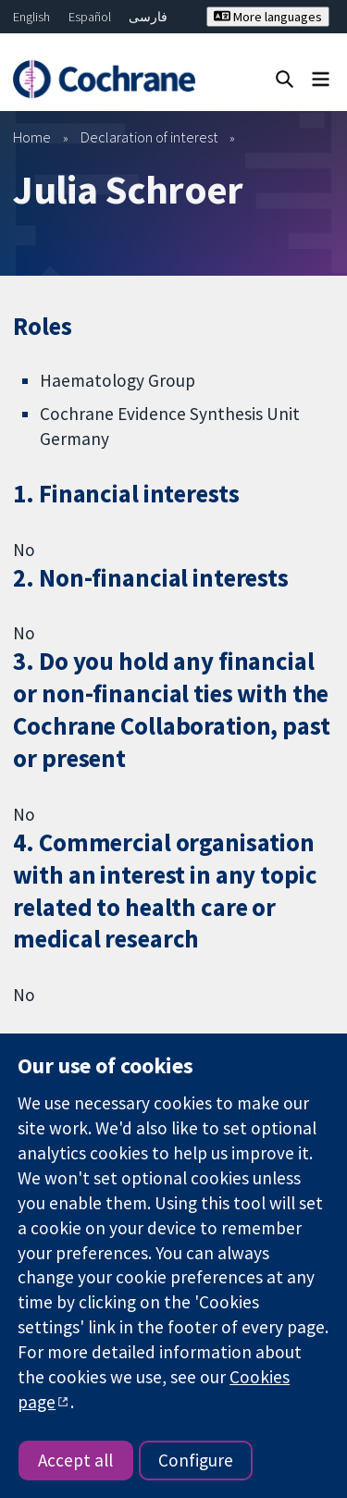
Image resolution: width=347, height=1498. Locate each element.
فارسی (148, 16)
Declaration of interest (149, 137)
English (31, 16)
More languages (268, 16)
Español (89, 16)
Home (32, 137)
